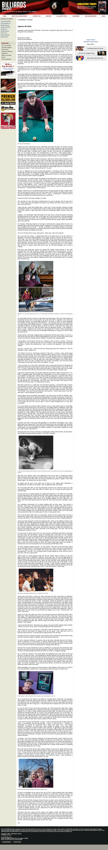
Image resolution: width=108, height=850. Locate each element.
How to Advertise (6, 59)
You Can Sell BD (6, 45)
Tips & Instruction (6, 21)
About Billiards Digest (19, 16)
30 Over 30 (4, 29)
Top (19, 822)
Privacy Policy (17, 841)
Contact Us (36, 16)
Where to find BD (6, 55)
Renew (3, 57)
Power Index (4, 36)
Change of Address (7, 51)
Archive (48, 16)
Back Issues (5, 49)
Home (4, 16)
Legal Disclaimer (6, 841)
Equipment (75, 16)
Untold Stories (5, 31)
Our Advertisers (90, 16)
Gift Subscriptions (7, 47)
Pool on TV (4, 33)
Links (103, 16)
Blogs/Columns (5, 25)
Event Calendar (5, 35)
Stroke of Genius (5, 27)
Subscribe (5, 43)
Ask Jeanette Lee (5, 23)
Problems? (5, 53)
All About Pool (62, 16)
